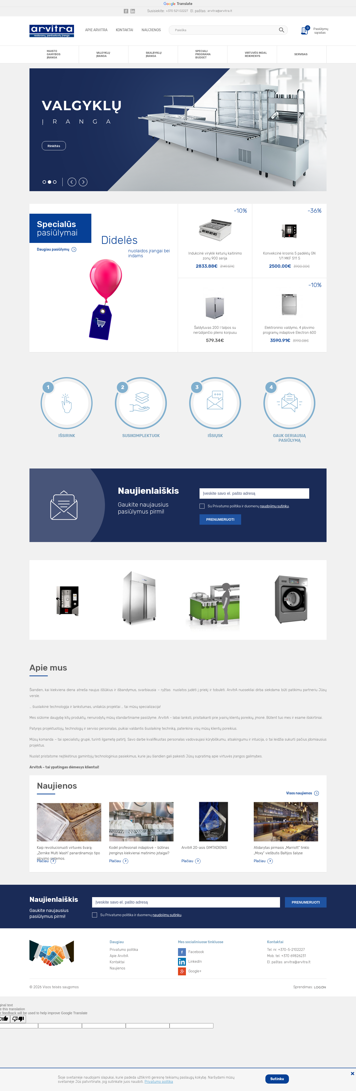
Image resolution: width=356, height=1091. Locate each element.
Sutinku (277, 1079)
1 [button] (44, 182)
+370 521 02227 (177, 11)
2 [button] (50, 182)
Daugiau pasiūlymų (53, 249)
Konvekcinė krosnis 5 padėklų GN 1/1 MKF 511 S (289, 255)
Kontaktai (124, 30)
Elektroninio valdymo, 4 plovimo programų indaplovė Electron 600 (289, 330)
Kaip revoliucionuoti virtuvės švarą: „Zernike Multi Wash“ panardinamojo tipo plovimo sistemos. (68, 851)
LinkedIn (195, 962)
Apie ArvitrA (96, 30)
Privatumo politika (124, 950)
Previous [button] (72, 182)
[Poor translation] (18, 1019)
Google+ (195, 971)
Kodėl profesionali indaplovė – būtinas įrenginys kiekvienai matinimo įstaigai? (139, 850)
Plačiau (43, 861)
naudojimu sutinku (274, 506)
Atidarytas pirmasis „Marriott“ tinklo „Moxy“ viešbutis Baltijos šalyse (281, 850)
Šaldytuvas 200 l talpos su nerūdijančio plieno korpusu (215, 330)
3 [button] (55, 182)
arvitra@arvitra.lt (219, 11)
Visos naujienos (299, 793)
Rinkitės (54, 146)
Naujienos (151, 30)
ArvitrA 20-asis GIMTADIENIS (204, 848)
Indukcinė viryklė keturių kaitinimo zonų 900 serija (215, 255)
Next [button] (83, 182)
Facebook (196, 952)
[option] (178, 129)
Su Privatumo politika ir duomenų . (245, 506)
